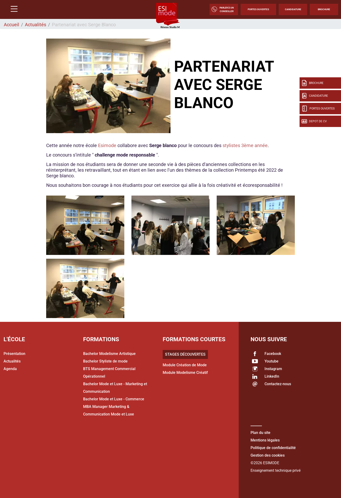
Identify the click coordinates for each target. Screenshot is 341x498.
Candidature (293, 9)
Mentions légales (265, 440)
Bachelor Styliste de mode (105, 361)
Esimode (107, 145)
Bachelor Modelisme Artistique (109, 353)
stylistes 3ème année (245, 145)
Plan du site (260, 432)
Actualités (35, 24)
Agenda (10, 369)
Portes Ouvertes (258, 9)
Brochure (324, 9)
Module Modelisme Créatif (185, 372)
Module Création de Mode (185, 365)
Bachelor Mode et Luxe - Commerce (113, 399)
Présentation (14, 353)
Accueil (11, 24)
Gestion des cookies (268, 455)
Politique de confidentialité (273, 448)
